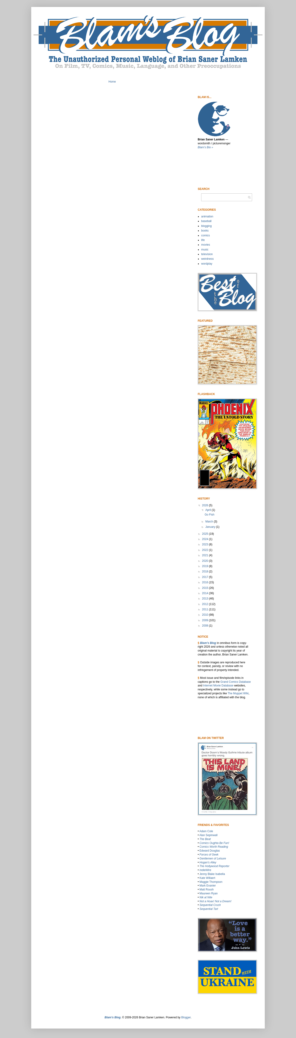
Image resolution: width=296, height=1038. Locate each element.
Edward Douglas (210, 850)
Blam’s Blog (208, 643)
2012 (205, 604)
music (204, 249)
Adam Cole (206, 831)
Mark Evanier (208, 885)
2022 (205, 550)
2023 (205, 544)
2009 (205, 620)
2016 (205, 582)
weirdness (207, 258)
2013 (205, 598)
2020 (205, 560)
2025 (205, 533)
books (205, 230)
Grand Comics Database (235, 681)
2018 (205, 571)
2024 (205, 539)
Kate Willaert (207, 878)
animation (207, 216)
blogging (206, 226)
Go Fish (209, 514)
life (203, 240)
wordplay (206, 263)
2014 (205, 593)
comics (205, 235)
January (210, 526)
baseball (206, 221)
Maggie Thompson (211, 882)
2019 (205, 566)
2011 (205, 609)
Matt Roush (207, 889)
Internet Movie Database (218, 685)
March (209, 521)
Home (112, 81)
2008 (205, 625)
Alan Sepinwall (208, 835)
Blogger (186, 1017)
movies (205, 244)
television (207, 254)
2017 (205, 577)
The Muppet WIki (238, 693)
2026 (205, 505)
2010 (205, 614)
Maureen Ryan (209, 893)
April (208, 510)
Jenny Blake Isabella (212, 874)
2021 (205, 555)
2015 (205, 588)
